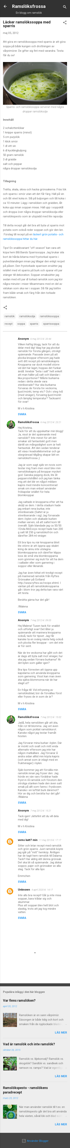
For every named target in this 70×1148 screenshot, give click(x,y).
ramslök (10, 316)
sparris (34, 323)
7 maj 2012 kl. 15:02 (51, 717)
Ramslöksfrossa (29, 6)
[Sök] (65, 7)
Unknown (24, 889)
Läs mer (61, 1032)
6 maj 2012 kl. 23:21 (51, 422)
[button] (65, 23)
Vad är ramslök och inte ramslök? (29, 1044)
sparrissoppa (51, 323)
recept (9, 323)
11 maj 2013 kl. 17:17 (50, 840)
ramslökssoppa (49, 316)
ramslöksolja (27, 316)
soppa (21, 323)
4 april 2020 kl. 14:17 (42, 889)
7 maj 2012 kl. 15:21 (40, 810)
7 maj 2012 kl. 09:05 (40, 620)
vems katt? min (28, 840)
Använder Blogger (35, 1141)
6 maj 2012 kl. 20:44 (40, 338)
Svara (22, 414)
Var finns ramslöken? (19, 1000)
